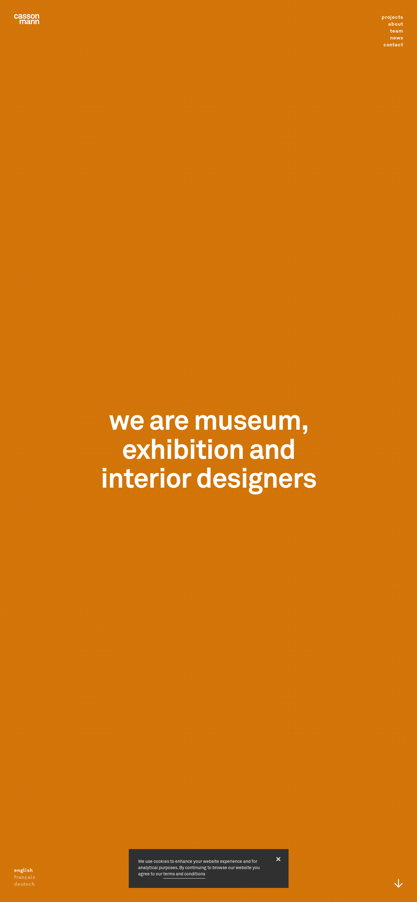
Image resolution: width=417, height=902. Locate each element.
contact (393, 44)
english (23, 870)
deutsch (24, 884)
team (396, 31)
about (395, 24)
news (396, 37)
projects (392, 17)
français (24, 877)
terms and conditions (184, 874)
